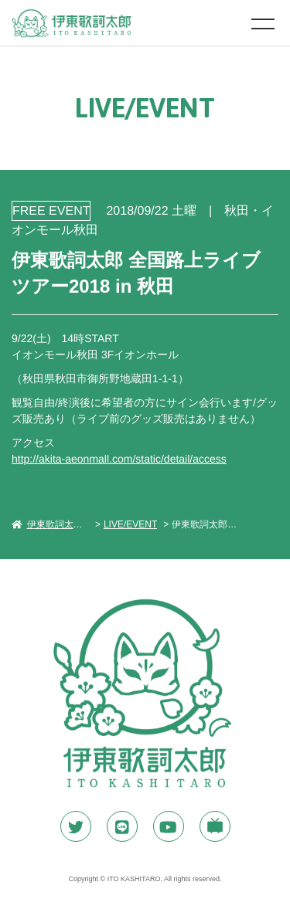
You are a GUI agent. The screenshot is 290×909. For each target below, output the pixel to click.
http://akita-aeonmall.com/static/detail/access (119, 459)
